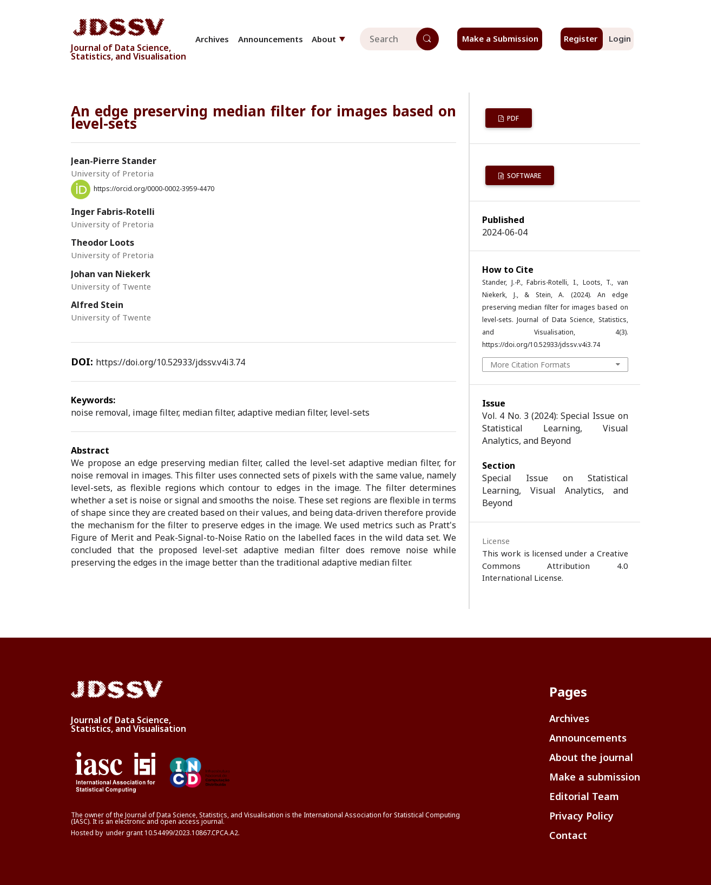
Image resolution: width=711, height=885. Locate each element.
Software (523, 175)
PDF (512, 118)
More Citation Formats (530, 364)
